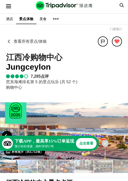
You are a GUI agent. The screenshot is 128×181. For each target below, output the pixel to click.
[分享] (103, 41)
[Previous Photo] (7, 136)
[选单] (8, 6)
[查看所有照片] (24, 152)
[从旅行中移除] (117, 41)
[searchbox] (121, 5)
